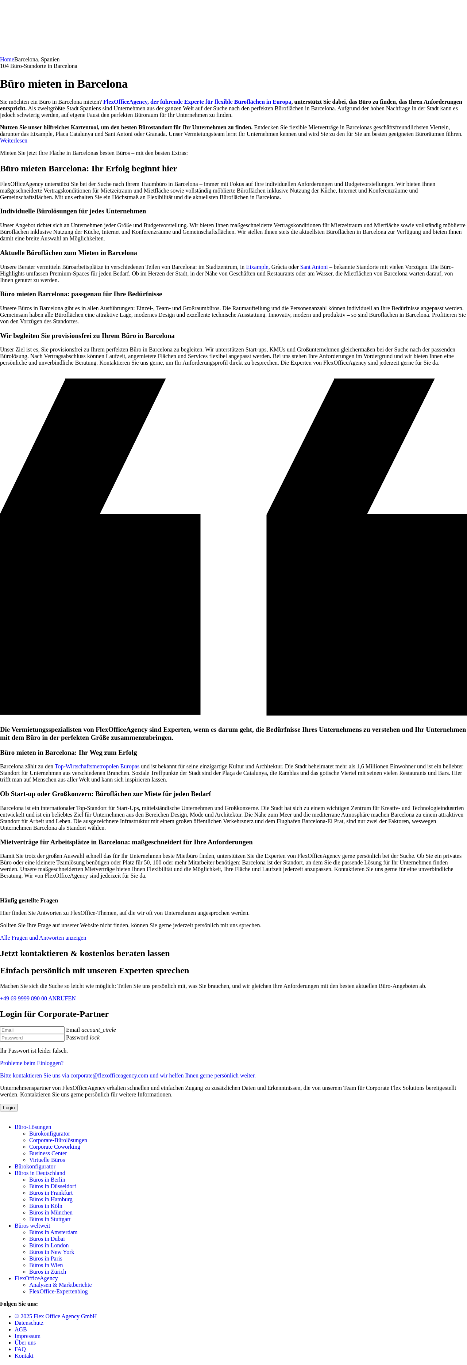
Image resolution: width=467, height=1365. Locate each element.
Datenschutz (29, 1323)
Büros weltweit (32, 1226)
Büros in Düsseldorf (52, 1186)
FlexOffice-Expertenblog (58, 1291)
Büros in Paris (45, 1258)
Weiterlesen (13, 140)
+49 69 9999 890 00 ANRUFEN (38, 998)
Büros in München (51, 1212)
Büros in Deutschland (40, 1173)
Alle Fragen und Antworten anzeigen (43, 938)
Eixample (257, 267)
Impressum (27, 1336)
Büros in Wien (46, 1265)
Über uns (25, 1342)
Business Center (48, 1153)
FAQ (20, 1349)
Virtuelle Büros (47, 1160)
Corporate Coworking (54, 1147)
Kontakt (24, 1356)
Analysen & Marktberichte (60, 1285)
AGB (21, 1329)
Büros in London (49, 1245)
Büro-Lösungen (33, 1127)
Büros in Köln (45, 1206)
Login (9, 1107)
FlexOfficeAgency (36, 1278)
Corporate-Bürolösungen (58, 1140)
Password (77, 1037)
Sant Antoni (314, 267)
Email (73, 1030)
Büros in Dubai (47, 1239)
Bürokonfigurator (49, 1133)
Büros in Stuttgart (50, 1219)
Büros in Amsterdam (53, 1232)
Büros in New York (51, 1252)
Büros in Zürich (47, 1272)
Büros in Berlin (47, 1179)
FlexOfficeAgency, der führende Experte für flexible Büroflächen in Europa (197, 102)
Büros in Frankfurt (51, 1193)
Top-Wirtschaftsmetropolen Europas (97, 766)
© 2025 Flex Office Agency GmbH (56, 1316)
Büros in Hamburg (51, 1199)
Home (7, 59)
